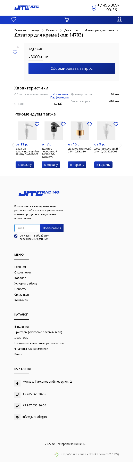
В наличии (21, 326)
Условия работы (26, 283)
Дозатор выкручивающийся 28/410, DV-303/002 (27, 151)
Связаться (21, 294)
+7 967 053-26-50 (34, 405)
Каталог (20, 278)
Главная (20, 267)
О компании (22, 272)
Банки (18, 354)
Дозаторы (21, 338)
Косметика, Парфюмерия (59, 95)
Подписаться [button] (52, 228)
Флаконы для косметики (31, 349)
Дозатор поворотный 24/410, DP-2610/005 (49, 153)
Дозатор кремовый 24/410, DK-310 (80, 150)
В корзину (25, 165)
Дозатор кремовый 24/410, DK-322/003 (106, 150)
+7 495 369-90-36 (108, 7)
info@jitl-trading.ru (35, 417)
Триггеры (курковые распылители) (38, 332)
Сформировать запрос (72, 68)
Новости (20, 289)
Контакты (21, 300)
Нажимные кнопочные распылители (39, 343)
